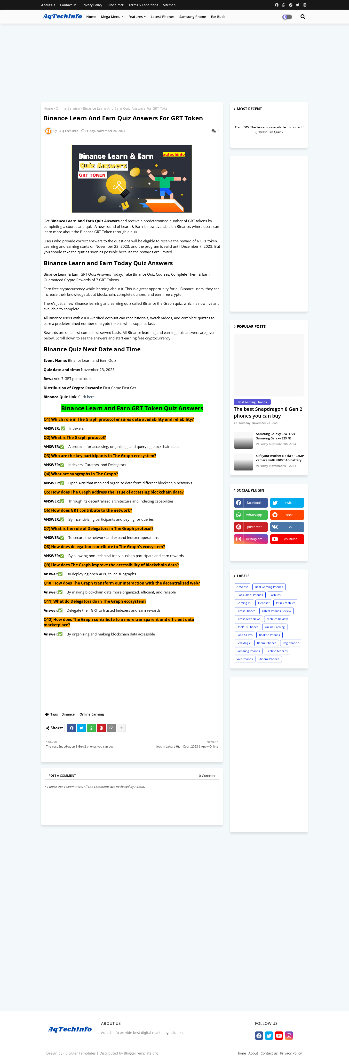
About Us (48, 5)
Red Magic (244, 643)
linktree (251, 551)
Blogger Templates (80, 1053)
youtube (290, 539)
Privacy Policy (92, 5)
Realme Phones (269, 635)
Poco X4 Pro (245, 635)
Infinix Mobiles (285, 603)
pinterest (254, 527)
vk (290, 527)
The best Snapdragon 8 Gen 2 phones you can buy (268, 412)
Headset (264, 603)
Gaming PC (244, 603)
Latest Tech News (248, 619)
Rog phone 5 (291, 643)
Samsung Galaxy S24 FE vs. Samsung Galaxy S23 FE (276, 436)
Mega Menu (110, 16)
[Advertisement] (174, 62)
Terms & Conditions (144, 5)
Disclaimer (115, 5)
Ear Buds (218, 16)
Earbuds (275, 595)
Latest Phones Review (276, 611)
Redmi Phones (266, 643)
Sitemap (169, 5)
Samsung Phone (192, 16)
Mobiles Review (277, 619)
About (253, 1053)
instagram (254, 539)
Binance (68, 714)
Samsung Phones (248, 651)
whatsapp (254, 514)
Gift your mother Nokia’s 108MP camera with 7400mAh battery (280, 457)
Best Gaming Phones (269, 587)
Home (91, 16)
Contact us (68, 5)
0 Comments (209, 775)
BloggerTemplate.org (141, 1053)
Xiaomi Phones (269, 659)
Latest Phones (162, 16)
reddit (291, 514)
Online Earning (68, 108)
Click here (86, 396)
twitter (290, 502)
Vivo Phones (245, 659)
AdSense (242, 587)
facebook (254, 502)
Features (135, 16)
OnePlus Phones (247, 627)
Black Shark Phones (250, 595)
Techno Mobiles (277, 651)
